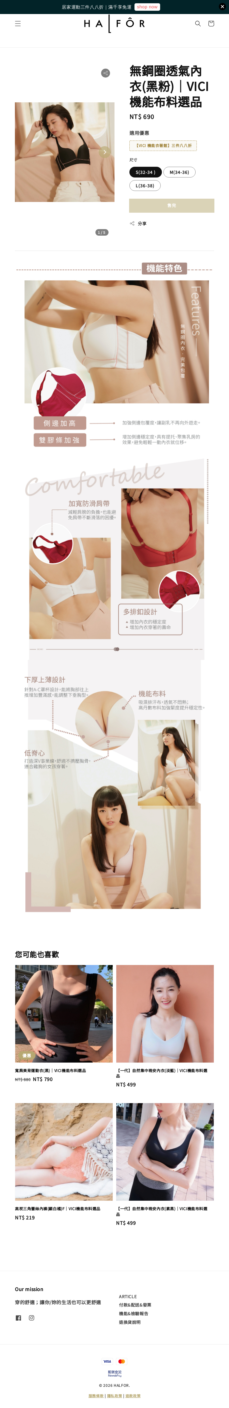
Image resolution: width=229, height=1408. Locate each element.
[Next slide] (105, 152)
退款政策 (133, 1395)
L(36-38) (145, 186)
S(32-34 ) (146, 172)
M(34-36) (179, 172)
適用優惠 (139, 132)
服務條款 (96, 1395)
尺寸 (133, 160)
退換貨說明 (130, 1322)
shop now (147, 6)
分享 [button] (137, 223)
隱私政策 (114, 1395)
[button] (17, 23)
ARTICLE (128, 1296)
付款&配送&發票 (135, 1305)
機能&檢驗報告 (133, 1313)
